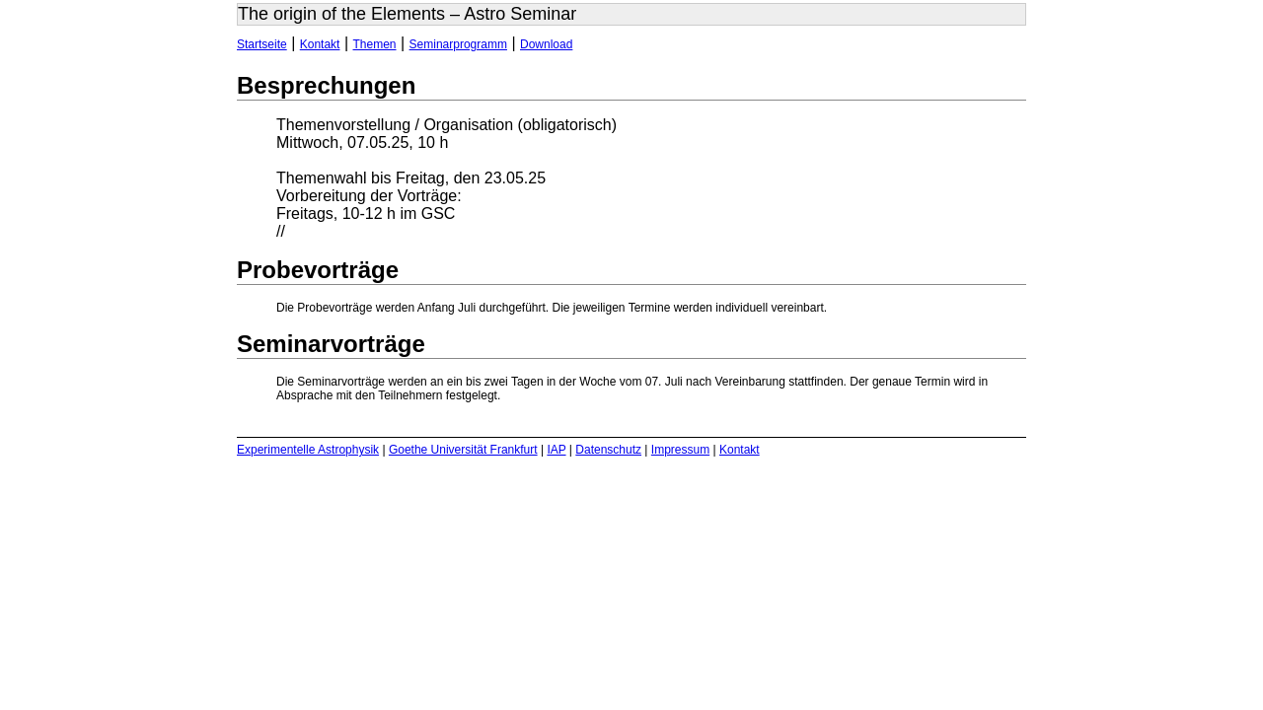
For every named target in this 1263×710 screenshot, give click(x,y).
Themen (375, 44)
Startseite (262, 44)
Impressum (680, 450)
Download (546, 44)
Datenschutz (608, 450)
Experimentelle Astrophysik (308, 450)
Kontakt (320, 44)
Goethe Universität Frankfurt (463, 450)
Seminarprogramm (458, 44)
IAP (556, 450)
